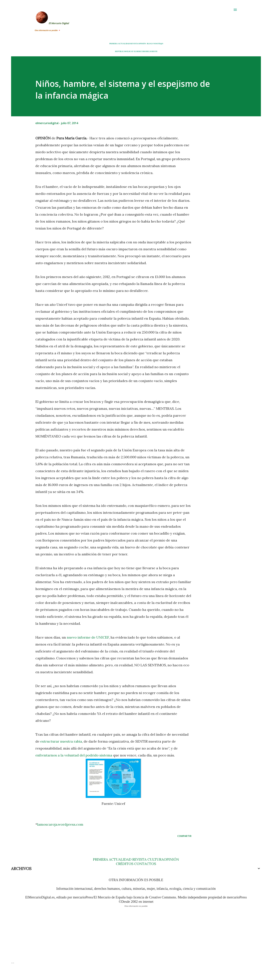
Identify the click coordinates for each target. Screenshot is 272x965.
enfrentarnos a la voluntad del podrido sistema (73, 755)
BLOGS (150, 44)
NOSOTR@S (158, 44)
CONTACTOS (144, 864)
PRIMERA (113, 44)
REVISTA (134, 44)
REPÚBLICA (120, 51)
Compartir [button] (184, 836)
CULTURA (155, 859)
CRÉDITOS (124, 864)
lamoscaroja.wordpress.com (60, 824)
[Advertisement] (115, 936)
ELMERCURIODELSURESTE (146, 51)
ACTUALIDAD (124, 44)
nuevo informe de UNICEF (88, 637)
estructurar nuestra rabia (61, 741)
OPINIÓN (142, 44)
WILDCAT (129, 51)
